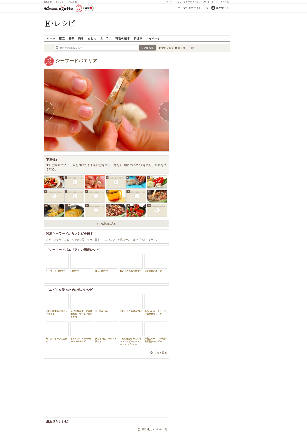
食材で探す (167, 47)
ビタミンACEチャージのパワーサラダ (81, 332)
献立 (62, 38)
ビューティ (189, 2)
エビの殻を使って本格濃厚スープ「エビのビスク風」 (81, 306)
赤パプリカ (139, 239)
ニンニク (110, 239)
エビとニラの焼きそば (131, 303)
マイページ (153, 38)
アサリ (58, 239)
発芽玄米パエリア (155, 263)
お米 (49, 239)
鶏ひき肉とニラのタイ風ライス (106, 332)
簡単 (81, 38)
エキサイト (222, 7)
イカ (90, 239)
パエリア (81, 263)
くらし (178, 2)
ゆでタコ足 (78, 239)
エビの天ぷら (106, 303)
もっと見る (160, 352)
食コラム (106, 38)
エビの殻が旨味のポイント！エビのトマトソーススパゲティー (131, 334)
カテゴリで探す (186, 47)
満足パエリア (106, 263)
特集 (72, 38)
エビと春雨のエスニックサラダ (57, 304)
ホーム (51, 38)
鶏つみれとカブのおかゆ (57, 332)
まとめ (92, 38)
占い (199, 2)
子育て (169, 2)
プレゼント (208, 2)
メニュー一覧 (222, 2)
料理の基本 (122, 38)
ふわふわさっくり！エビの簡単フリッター (155, 304)
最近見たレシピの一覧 (154, 429)
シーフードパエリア (76, 60)
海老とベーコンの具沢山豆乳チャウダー (155, 332)
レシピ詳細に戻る (106, 223)
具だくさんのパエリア (131, 263)
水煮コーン (124, 239)
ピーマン (153, 239)
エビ (67, 239)
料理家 (138, 38)
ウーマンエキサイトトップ (193, 7)
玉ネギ (99, 239)
